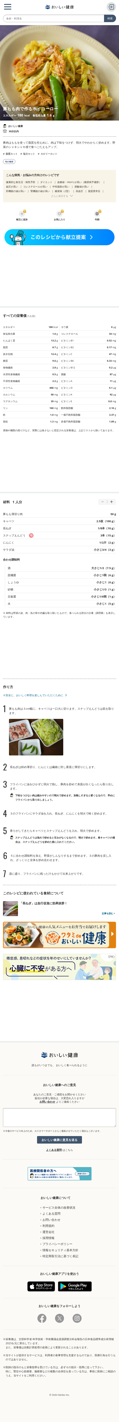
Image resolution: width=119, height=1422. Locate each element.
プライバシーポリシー (57, 1244)
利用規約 (48, 1226)
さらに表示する (59, 196)
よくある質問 (54, 1150)
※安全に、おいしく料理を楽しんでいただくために (33, 695)
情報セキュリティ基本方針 (60, 1250)
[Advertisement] (59, 275)
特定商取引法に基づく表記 (60, 1256)
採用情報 (48, 1238)
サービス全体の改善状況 (58, 1207)
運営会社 (48, 1232)
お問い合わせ (47, 1101)
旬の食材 (9, 161)
